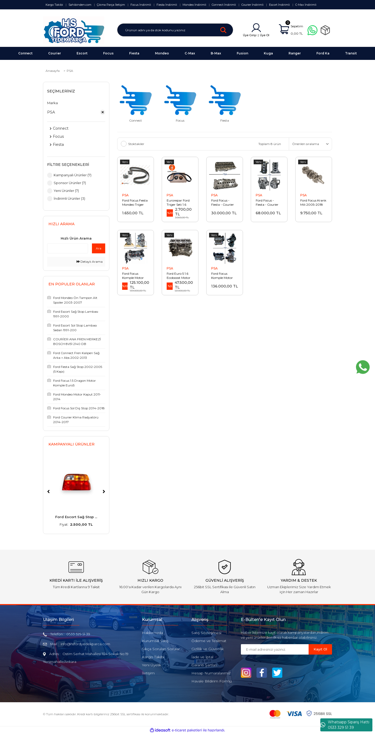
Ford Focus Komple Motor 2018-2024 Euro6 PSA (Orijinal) (135, 276)
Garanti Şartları (204, 665)
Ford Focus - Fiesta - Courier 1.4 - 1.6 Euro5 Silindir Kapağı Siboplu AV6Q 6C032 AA (222, 202)
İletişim (148, 673)
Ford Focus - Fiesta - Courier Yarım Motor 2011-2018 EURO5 (269, 202)
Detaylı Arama (90, 262)
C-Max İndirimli (305, 5)
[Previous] (48, 491)
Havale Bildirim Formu (211, 681)
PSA (70, 71)
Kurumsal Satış (155, 640)
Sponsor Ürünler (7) (70, 183)
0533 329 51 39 (78, 634)
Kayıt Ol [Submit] (320, 649)
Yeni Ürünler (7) (66, 191)
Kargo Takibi (54, 5)
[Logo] (73, 30)
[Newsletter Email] (275, 649)
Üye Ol (264, 35)
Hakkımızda (152, 632)
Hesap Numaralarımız (210, 673)
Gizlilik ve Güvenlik (207, 649)
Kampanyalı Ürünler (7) (72, 175)
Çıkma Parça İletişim (111, 5)
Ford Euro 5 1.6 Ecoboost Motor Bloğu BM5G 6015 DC (180, 276)
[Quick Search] (67, 248)
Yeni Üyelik (151, 665)
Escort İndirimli (279, 5)
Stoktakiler (136, 144)
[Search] (175, 29)
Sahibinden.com (79, 5)
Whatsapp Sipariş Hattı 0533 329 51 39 (344, 725)
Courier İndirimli (252, 5)
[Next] (104, 491)
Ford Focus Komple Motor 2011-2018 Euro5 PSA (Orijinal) (223, 276)
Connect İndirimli (224, 5)
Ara (98, 248)
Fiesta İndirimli (167, 5)
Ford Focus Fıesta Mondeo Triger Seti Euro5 (135, 202)
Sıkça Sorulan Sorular (161, 649)
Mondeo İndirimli (194, 5)
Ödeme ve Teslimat (208, 640)
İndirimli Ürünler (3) (69, 198)
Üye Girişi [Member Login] (250, 35)
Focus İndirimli (140, 5)
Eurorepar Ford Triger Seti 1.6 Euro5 (178, 202)
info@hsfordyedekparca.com (85, 644)
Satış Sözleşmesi (206, 632)
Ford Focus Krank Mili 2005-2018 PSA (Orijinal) (313, 202)
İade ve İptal (202, 657)
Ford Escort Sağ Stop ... (76, 517)
